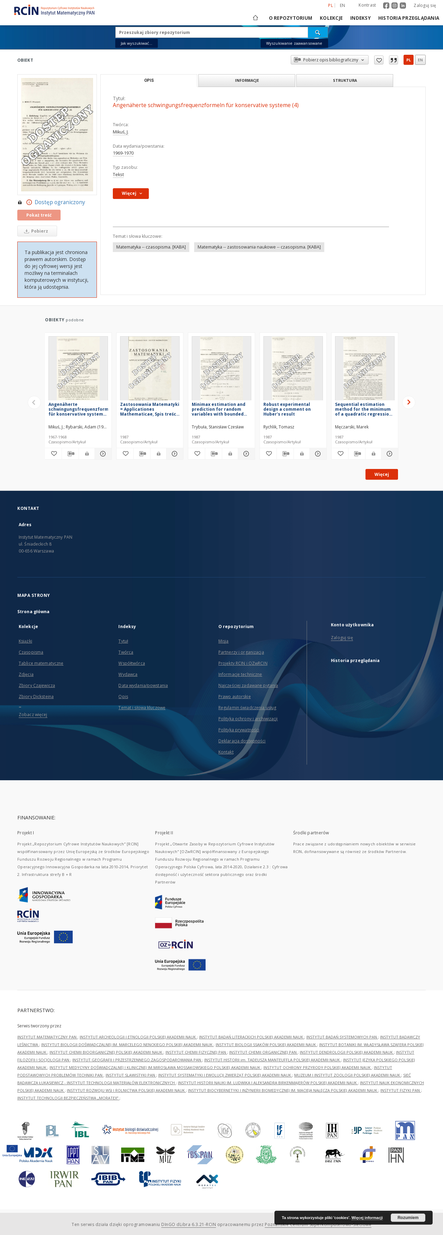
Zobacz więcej (33, 714)
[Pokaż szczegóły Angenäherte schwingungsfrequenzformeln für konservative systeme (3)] (102, 453)
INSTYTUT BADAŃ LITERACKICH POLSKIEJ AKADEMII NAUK (251, 1037)
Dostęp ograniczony (51, 202)
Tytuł (123, 641)
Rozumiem (408, 1217)
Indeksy (360, 18)
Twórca (125, 652)
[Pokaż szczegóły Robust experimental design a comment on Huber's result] (317, 453)
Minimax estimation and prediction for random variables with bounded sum (218, 409)
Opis (123, 696)
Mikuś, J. (121, 132)
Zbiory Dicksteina (36, 696)
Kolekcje (331, 18)
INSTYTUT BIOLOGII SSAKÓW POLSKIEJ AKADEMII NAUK (266, 1044)
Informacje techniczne (240, 674)
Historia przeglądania (408, 18)
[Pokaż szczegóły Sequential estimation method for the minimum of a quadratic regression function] (388, 453)
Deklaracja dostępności (242, 741)
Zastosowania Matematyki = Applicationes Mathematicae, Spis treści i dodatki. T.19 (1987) (149, 409)
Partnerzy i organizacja (241, 652)
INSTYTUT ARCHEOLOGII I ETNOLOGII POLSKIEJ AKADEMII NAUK (138, 1037)
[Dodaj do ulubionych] (53, 453)
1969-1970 (123, 153)
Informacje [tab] (247, 80)
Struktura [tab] (345, 80)
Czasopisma (31, 652)
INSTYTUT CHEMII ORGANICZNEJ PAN (263, 1052)
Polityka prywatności (238, 730)
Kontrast (367, 5)
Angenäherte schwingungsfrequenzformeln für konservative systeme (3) (78, 409)
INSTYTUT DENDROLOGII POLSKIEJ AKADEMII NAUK (347, 1052)
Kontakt (226, 752)
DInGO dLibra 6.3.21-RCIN (188, 1224)
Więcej (381, 474)
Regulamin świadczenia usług (247, 708)
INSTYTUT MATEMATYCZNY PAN (47, 1037)
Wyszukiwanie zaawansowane (294, 43)
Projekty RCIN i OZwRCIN (243, 663)
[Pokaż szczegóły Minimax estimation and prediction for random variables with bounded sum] (245, 453)
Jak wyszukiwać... (137, 43)
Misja (223, 641)
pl (408, 59)
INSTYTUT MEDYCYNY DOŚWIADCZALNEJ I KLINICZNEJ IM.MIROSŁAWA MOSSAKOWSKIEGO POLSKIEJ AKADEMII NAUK (155, 1067)
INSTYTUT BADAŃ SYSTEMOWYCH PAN (342, 1037)
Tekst (118, 174)
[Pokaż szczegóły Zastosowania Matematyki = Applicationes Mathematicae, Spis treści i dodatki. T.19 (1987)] (173, 453)
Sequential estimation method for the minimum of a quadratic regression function (363, 409)
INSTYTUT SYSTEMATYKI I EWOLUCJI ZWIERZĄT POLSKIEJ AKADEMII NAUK (225, 1075)
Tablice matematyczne (41, 663)
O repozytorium (291, 18)
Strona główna (33, 612)
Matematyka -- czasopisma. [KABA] (151, 247)
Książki (25, 641)
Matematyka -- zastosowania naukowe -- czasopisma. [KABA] (259, 247)
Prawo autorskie (234, 696)
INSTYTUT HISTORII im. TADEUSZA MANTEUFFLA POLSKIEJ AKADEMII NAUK (272, 1059)
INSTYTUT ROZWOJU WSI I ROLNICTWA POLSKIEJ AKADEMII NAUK (126, 1090)
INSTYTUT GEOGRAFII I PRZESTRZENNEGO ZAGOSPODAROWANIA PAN (137, 1059)
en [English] (342, 5)
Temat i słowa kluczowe (141, 708)
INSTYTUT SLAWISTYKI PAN (131, 1075)
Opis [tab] (149, 80)
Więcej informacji (367, 1218)
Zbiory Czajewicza (37, 685)
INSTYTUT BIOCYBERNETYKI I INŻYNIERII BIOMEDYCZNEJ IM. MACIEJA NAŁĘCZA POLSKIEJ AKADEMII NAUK (283, 1090)
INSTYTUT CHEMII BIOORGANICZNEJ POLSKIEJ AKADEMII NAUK (106, 1052)
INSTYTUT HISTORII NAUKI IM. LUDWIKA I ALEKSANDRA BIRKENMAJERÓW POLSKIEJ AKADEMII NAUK (268, 1082)
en (420, 59)
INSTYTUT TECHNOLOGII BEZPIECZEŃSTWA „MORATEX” (68, 1098)
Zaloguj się (425, 5)
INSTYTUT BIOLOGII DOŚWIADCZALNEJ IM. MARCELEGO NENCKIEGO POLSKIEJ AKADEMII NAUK (127, 1044)
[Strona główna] (255, 18)
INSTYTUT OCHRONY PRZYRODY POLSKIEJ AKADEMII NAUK (317, 1067)
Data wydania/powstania (143, 685)
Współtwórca (131, 663)
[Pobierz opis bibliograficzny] (70, 453)
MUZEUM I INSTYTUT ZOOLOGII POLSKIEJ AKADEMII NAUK (347, 1075)
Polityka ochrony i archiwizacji (248, 719)
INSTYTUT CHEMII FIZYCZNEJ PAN (196, 1052)
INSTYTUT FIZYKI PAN (400, 1090)
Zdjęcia (26, 674)
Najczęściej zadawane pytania (248, 685)
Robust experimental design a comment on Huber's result (287, 409)
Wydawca (127, 674)
